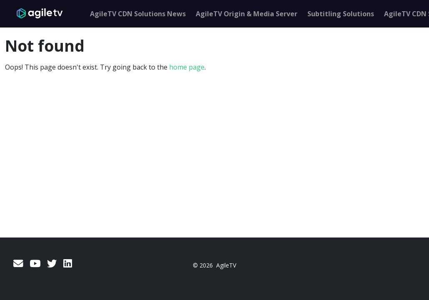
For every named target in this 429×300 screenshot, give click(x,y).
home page (187, 67)
